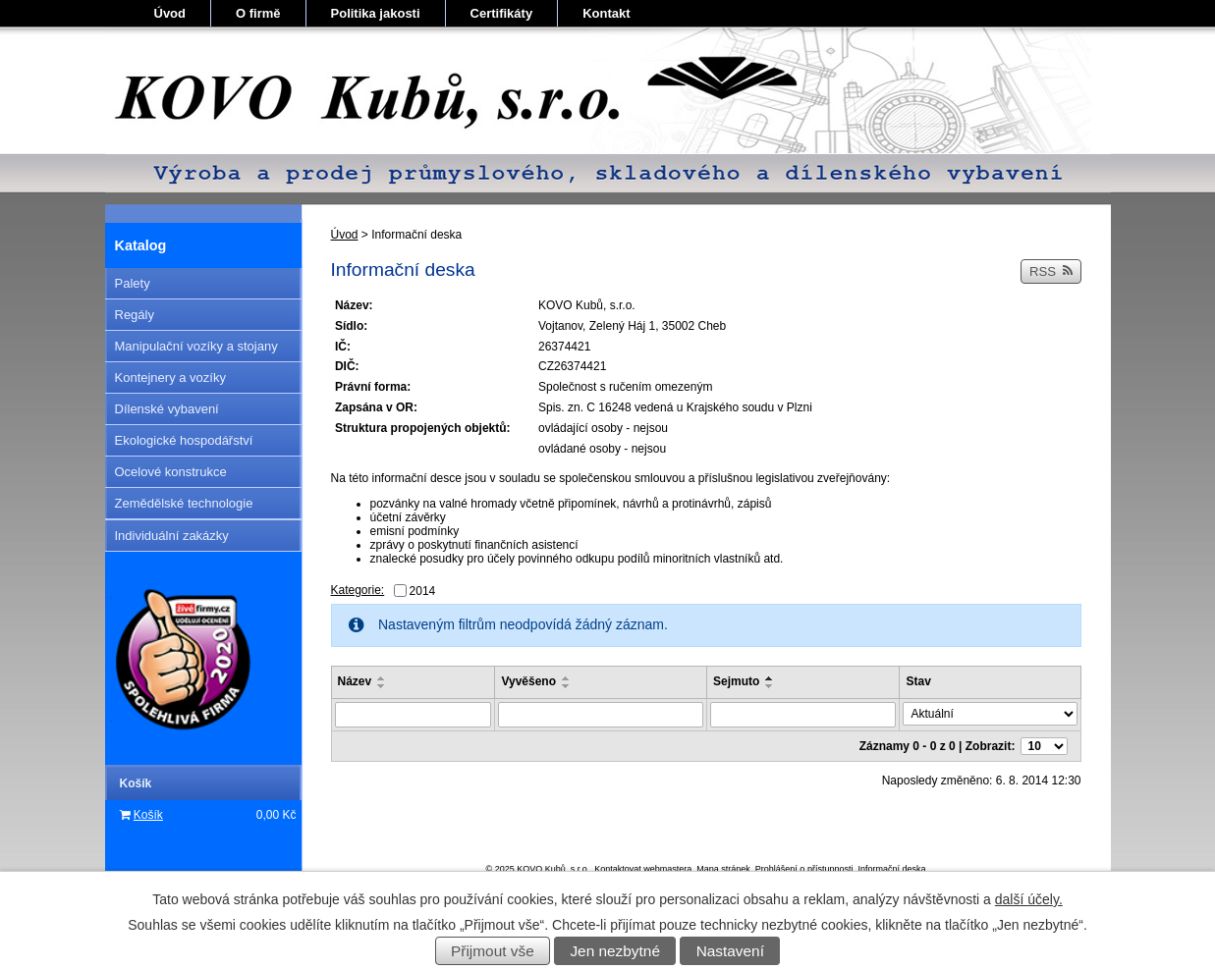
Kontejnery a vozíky (170, 377)
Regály (134, 314)
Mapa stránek (723, 869)
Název (355, 681)
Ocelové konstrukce (171, 471)
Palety (132, 283)
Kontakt (606, 13)
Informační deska (891, 869)
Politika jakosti (375, 13)
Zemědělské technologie (184, 503)
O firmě (258, 13)
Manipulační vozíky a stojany (196, 346)
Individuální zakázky (172, 535)
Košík (148, 815)
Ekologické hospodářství (184, 440)
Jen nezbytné (615, 951)
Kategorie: (358, 590)
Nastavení (730, 951)
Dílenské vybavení (167, 409)
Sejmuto (736, 681)
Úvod (170, 13)
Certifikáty (501, 13)
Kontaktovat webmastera (642, 869)
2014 (423, 591)
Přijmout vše (492, 951)
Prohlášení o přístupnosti (804, 869)
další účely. (1029, 899)
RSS (1051, 271)
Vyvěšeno (528, 681)
